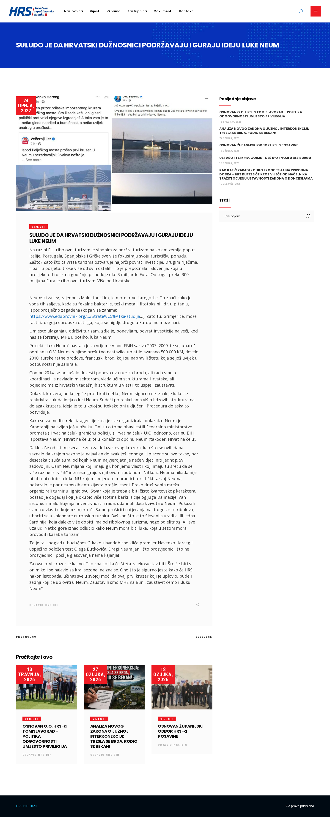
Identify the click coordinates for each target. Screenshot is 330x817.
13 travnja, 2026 (29, 674)
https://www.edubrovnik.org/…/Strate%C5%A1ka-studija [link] (84, 316)
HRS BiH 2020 (26, 806)
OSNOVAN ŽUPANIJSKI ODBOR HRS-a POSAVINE (180, 731)
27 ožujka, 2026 (95, 674)
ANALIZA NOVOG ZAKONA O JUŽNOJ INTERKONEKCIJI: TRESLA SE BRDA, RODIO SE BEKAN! (114, 736)
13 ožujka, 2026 (229, 163)
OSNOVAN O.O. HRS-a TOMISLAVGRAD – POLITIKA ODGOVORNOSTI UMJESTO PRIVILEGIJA (260, 114)
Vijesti (38, 226)
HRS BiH (52, 605)
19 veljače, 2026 (229, 184)
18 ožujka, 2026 (163, 674)
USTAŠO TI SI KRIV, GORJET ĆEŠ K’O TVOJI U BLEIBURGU (265, 157)
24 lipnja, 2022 (26, 106)
